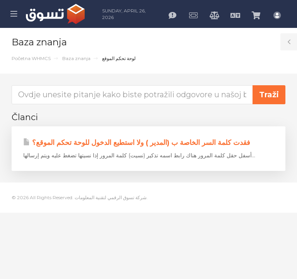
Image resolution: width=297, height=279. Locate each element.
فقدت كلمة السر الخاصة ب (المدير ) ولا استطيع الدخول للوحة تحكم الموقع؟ (136, 142)
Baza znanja (76, 58)
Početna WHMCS (31, 58)
